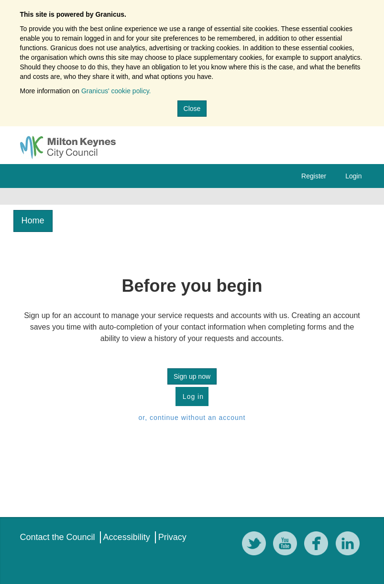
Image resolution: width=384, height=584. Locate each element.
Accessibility (126, 537)
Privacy (172, 537)
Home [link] (33, 220)
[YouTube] (287, 545)
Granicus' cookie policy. (116, 91)
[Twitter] (256, 545)
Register (313, 176)
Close (192, 108)
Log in (192, 396)
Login (353, 176)
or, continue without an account (191, 417)
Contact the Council (57, 537)
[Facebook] (318, 545)
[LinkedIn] (350, 545)
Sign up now (192, 376)
